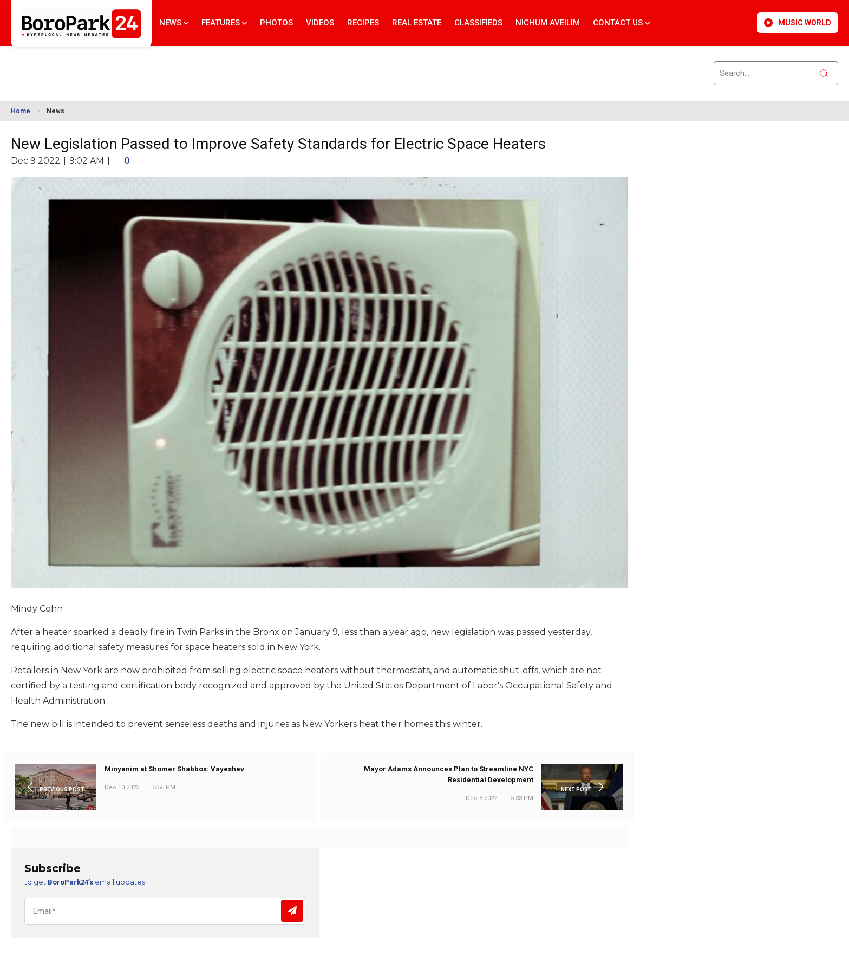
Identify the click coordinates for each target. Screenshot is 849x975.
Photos (276, 23)
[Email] (164, 911)
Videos (320, 23)
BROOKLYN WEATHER (108, 66)
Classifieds (478, 23)
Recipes (363, 23)
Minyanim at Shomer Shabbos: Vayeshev (174, 769)
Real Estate (416, 23)
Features (224, 23)
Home (20, 111)
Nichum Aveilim (547, 23)
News (173, 23)
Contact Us (621, 23)
